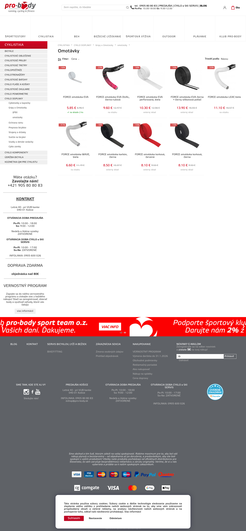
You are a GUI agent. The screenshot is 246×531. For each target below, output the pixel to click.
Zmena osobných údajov (109, 352)
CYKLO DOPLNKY (14, 99)
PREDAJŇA (165, 6)
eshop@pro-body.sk (77, 401)
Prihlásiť (229, 356)
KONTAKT (32, 344)
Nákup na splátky (142, 374)
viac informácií (25, 311)
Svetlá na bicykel (17, 137)
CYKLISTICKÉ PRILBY (16, 61)
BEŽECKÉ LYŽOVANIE (107, 37)
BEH (77, 37)
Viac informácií (132, 512)
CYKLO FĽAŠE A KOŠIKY (17, 85)
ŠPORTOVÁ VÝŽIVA (138, 37)
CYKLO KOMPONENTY (16, 153)
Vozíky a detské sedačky (21, 142)
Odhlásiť (183, 360)
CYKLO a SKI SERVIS (186, 6)
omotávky (17, 118)
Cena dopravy (140, 378)
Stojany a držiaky (17, 132)
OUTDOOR (169, 37)
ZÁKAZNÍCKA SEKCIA (108, 344)
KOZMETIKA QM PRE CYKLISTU (21, 162)
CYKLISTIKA (46, 37)
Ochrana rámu (16, 123)
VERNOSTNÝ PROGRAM (147, 352)
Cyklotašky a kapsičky (19, 103)
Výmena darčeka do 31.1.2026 (150, 356)
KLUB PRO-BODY (230, 37)
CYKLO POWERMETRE (16, 94)
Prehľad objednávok (107, 356)
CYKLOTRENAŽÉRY (15, 75)
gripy (15, 112)
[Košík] (235, 8)
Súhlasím (74, 518)
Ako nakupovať (141, 369)
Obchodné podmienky (145, 361)
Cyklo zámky (15, 147)
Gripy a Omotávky (18, 108)
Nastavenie (95, 518)
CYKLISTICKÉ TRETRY (16, 66)
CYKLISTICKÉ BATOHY (16, 80)
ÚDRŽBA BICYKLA (14, 157)
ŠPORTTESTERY (15, 37)
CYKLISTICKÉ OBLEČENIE (18, 56)
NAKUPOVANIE (142, 344)
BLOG (13, 344)
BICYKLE (9, 51)
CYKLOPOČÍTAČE (13, 70)
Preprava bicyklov (17, 128)
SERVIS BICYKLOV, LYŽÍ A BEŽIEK (66, 344)
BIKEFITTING (54, 352)
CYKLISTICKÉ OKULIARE (17, 89)
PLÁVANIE (199, 37)
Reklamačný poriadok (145, 365)
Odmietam (116, 518)
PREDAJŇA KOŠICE (77, 385)
